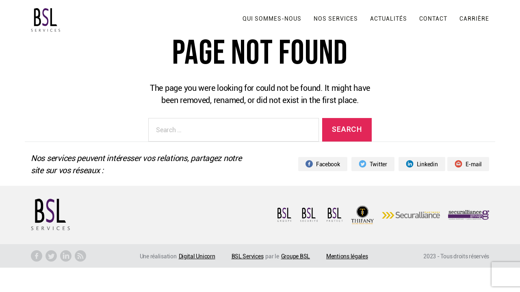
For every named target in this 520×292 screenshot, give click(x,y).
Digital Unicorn (197, 256)
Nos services (336, 18)
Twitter (373, 164)
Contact (433, 18)
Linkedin (422, 164)
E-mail (468, 164)
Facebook (323, 164)
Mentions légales (347, 256)
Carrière (474, 18)
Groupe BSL (295, 256)
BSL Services (248, 256)
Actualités (388, 18)
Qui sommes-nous (272, 18)
